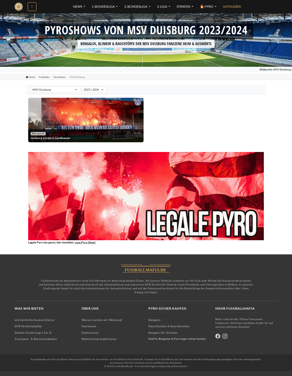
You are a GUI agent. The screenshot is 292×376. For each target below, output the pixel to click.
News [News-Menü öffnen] (78, 6)
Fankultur (44, 77)
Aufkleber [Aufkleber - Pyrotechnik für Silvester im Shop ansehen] (232, 6)
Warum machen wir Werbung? (102, 320)
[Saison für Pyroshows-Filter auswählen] (94, 89)
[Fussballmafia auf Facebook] (217, 337)
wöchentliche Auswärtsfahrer (35, 320)
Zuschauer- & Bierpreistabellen (36, 339)
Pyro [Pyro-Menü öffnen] (207, 6)
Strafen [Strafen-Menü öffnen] (184, 6)
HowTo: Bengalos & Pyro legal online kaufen (177, 338)
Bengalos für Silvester (163, 332)
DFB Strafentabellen (28, 326)
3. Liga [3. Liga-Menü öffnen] (162, 6)
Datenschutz (90, 332)
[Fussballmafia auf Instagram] (224, 337)
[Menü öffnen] (32, 6)
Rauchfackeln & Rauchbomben (169, 326)
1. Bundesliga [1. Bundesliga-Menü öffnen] (103, 6)
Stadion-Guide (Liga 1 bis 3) (33, 332)
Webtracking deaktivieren (99, 339)
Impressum (89, 326)
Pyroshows (59, 77)
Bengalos (154, 320)
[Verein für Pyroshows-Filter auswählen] (55, 89)
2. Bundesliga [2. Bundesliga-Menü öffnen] (136, 6)
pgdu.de (40, 133)
